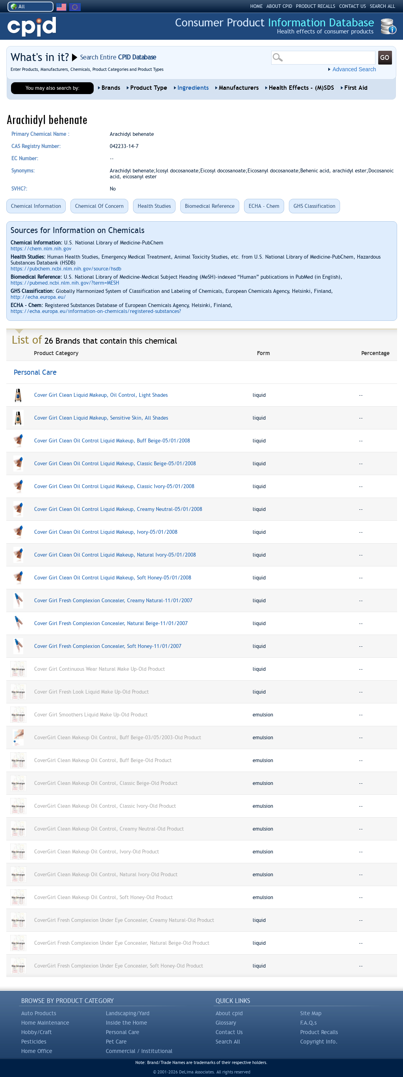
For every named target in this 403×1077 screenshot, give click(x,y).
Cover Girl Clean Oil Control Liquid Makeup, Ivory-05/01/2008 (105, 532)
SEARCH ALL (382, 6)
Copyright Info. (319, 1041)
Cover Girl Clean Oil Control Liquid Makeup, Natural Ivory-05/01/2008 (115, 555)
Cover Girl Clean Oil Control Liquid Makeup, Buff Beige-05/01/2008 (112, 441)
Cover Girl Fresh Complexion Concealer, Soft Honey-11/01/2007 (107, 646)
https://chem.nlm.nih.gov (41, 249)
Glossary (226, 1023)
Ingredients (193, 87)
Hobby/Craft (36, 1032)
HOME (256, 6)
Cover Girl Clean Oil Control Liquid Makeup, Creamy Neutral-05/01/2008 (118, 509)
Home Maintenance (45, 1023)
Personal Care (122, 1032)
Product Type (148, 87)
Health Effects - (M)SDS (301, 87)
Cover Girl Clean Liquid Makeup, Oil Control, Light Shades (101, 395)
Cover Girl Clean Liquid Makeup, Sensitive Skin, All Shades (101, 418)
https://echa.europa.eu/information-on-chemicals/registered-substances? (96, 311)
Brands (111, 87)
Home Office (36, 1051)
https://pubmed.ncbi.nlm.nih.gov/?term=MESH (65, 283)
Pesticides (33, 1041)
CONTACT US (352, 6)
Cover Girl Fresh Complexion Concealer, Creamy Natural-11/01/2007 (113, 600)
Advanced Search (354, 69)
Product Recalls (319, 1032)
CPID (31, 27)
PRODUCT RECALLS (315, 6)
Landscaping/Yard (128, 1013)
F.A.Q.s (308, 1023)
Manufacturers (239, 87)
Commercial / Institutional (139, 1051)
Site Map (311, 1013)
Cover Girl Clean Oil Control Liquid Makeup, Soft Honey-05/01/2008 (112, 578)
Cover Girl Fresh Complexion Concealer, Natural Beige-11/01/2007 (111, 623)
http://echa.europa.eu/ (38, 297)
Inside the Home (126, 1023)
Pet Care (116, 1041)
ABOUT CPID (279, 6)
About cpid (229, 1013)
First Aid (356, 87)
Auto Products (38, 1013)
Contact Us (229, 1032)
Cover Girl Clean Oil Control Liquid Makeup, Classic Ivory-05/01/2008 (114, 486)
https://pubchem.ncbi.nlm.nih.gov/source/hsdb (66, 269)
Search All (228, 1041)
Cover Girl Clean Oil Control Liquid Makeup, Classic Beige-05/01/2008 (115, 463)
